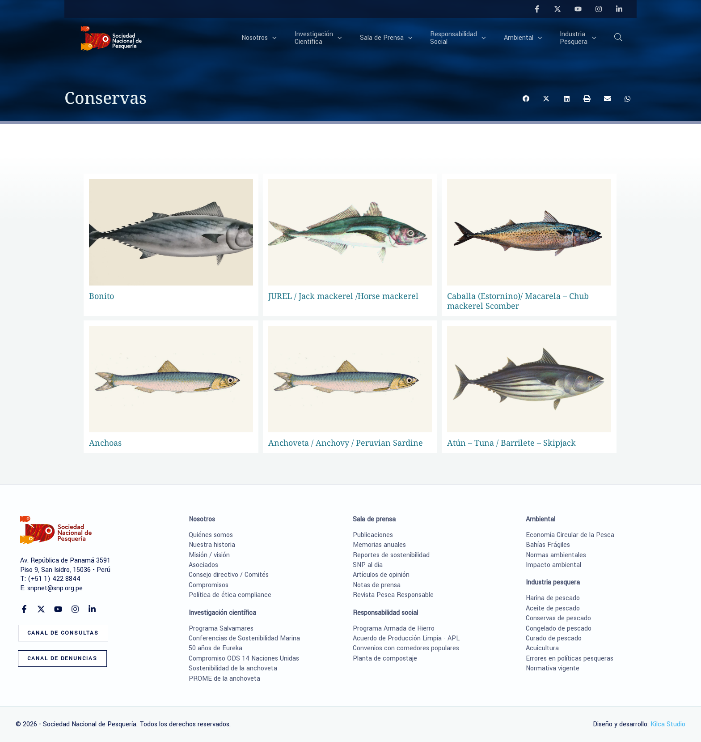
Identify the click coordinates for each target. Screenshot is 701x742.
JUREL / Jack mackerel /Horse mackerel (343, 295)
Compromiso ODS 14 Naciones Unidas (244, 658)
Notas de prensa (377, 585)
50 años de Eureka (215, 648)
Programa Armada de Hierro (394, 628)
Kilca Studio (667, 724)
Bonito (101, 295)
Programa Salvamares (221, 628)
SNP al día (368, 565)
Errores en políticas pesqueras (569, 658)
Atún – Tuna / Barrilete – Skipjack (511, 442)
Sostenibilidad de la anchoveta (233, 668)
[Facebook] (537, 9)
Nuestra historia (212, 545)
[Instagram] (598, 9)
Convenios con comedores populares (406, 648)
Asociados (203, 565)
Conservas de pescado (558, 618)
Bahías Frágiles (548, 545)
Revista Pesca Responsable (393, 595)
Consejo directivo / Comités (229, 575)
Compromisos (208, 585)
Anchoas (105, 442)
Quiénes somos (211, 535)
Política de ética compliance (230, 595)
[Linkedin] (619, 9)
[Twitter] (557, 9)
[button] (618, 39)
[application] (301, 38)
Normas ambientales (556, 555)
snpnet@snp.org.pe (55, 588)
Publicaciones (373, 535)
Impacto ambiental (553, 565)
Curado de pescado (554, 638)
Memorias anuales (379, 545)
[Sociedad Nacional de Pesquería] (111, 38)
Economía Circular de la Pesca (570, 535)
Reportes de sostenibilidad (391, 555)
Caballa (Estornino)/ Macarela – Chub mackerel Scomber (518, 300)
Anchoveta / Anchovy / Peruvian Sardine (345, 442)
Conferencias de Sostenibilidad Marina (244, 638)
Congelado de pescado (558, 628)
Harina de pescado (553, 598)
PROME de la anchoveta (224, 678)
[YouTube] (578, 9)
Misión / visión (209, 555)
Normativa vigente (552, 668)
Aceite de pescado (553, 608)
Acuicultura (542, 648)
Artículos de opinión (381, 575)
